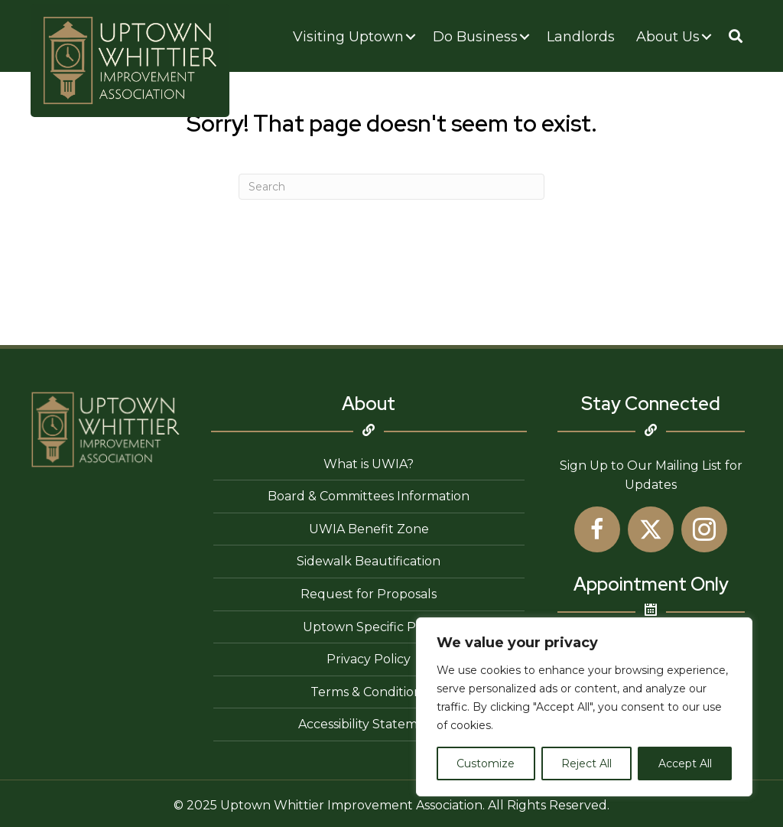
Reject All (586, 763)
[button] (735, 36)
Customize (485, 763)
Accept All (685, 763)
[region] (584, 706)
